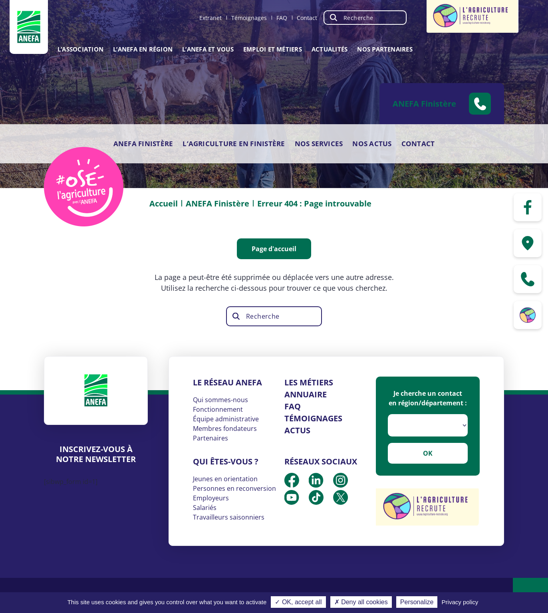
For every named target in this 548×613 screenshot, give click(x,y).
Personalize (417, 602)
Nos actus (371, 143)
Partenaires (210, 438)
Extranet (210, 18)
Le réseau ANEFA (227, 382)
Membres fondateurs (225, 428)
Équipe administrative (226, 419)
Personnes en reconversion (234, 488)
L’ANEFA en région (143, 49)
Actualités (329, 49)
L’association (80, 49)
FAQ (281, 18)
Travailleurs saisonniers (228, 517)
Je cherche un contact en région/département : (428, 398)
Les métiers (308, 382)
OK (428, 453)
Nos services (319, 143)
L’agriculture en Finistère (234, 143)
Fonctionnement (218, 409)
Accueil (163, 203)
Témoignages (249, 18)
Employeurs (211, 498)
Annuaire (305, 394)
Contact (307, 18)
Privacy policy (460, 602)
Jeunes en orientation (225, 478)
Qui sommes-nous (220, 399)
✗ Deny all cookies (361, 602)
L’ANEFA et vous (208, 49)
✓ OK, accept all (298, 602)
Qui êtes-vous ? (225, 461)
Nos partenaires (385, 49)
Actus (297, 430)
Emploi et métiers (272, 49)
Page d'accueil (274, 248)
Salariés (204, 507)
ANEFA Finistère (143, 143)
